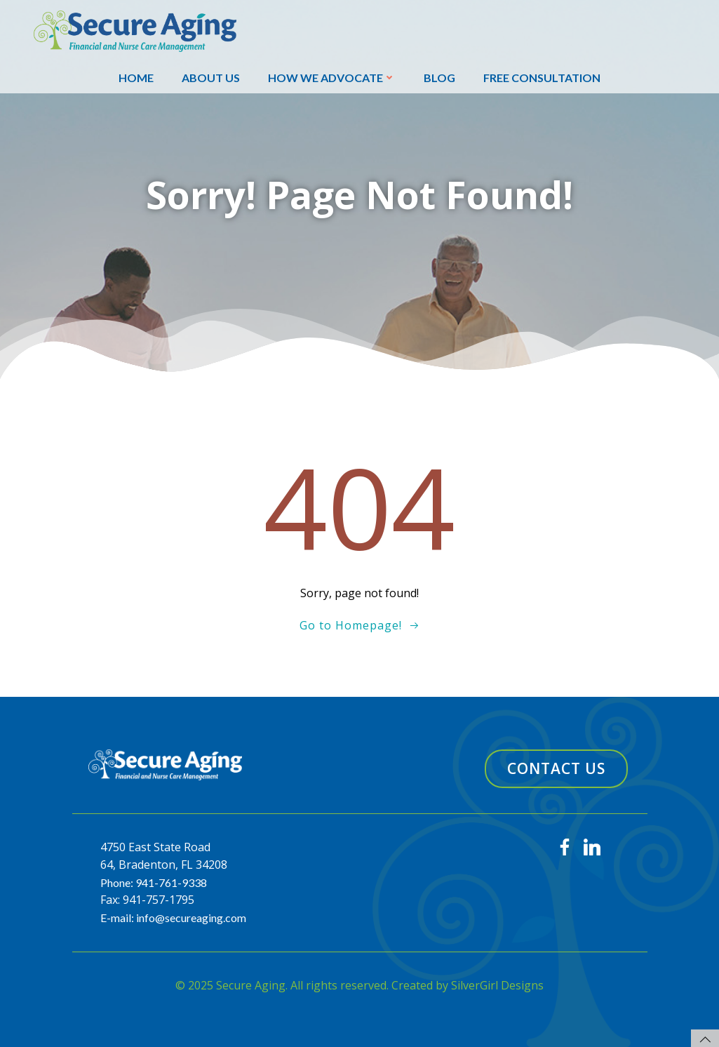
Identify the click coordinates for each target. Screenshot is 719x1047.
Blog (439, 77)
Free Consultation (541, 77)
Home (136, 77)
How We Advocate (332, 77)
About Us (211, 77)
